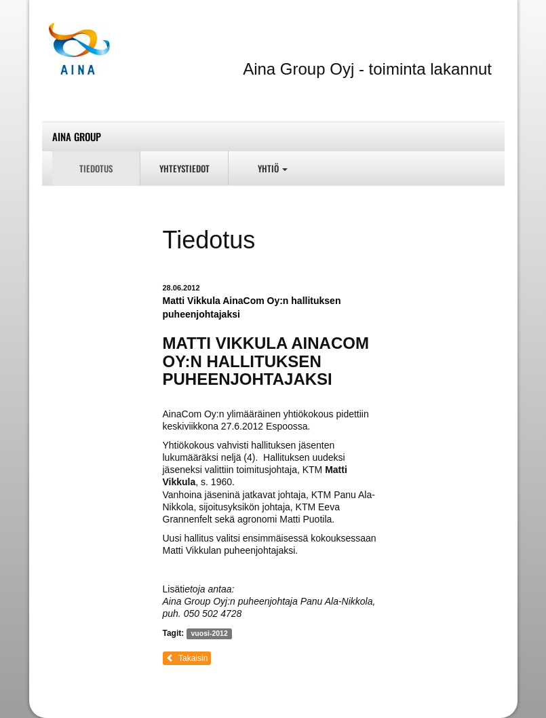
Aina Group (76, 136)
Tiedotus (96, 168)
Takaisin (187, 658)
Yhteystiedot (184, 168)
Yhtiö (273, 168)
